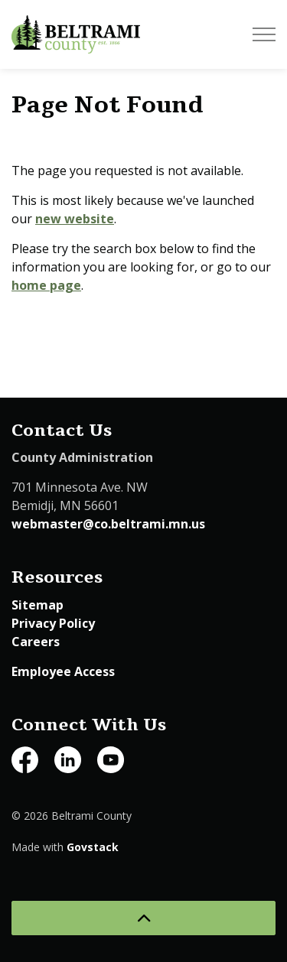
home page (46, 285)
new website (74, 218)
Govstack (93, 847)
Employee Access (63, 671)
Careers (35, 641)
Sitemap (37, 604)
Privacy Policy (53, 623)
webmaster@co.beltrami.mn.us (108, 523)
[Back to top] (143, 918)
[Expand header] (264, 34)
